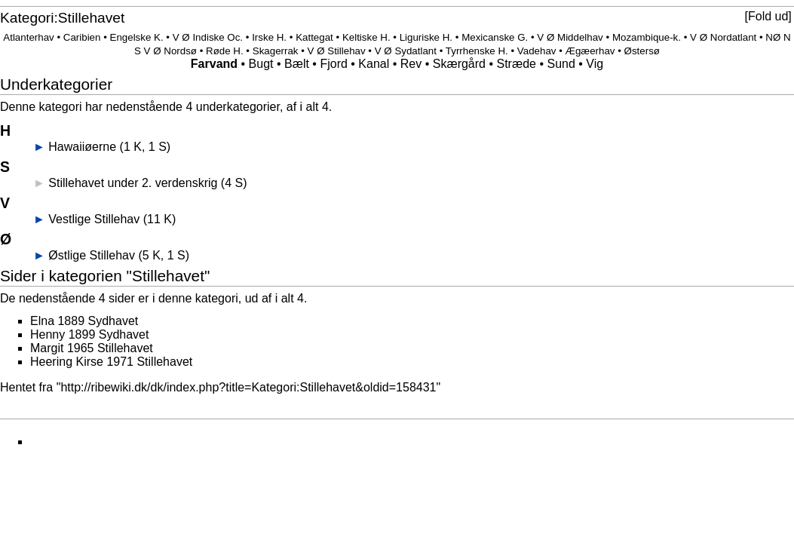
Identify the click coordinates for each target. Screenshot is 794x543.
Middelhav (580, 37)
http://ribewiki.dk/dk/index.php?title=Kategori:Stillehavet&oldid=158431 (248, 387)
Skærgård (459, 63)
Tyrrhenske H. (477, 51)
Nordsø (180, 51)
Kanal (373, 63)
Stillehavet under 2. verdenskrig (132, 182)
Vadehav (536, 51)
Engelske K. (137, 37)
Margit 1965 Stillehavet (91, 348)
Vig (594, 63)
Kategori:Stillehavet (62, 18)
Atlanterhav (28, 37)
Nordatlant (733, 37)
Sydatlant (415, 51)
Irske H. (269, 37)
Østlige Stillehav (91, 255)
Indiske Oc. (217, 37)
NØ (772, 37)
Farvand (214, 63)
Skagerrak (276, 51)
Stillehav (346, 51)
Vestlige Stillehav (93, 219)
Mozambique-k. (646, 37)
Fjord (333, 63)
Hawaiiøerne (82, 146)
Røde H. (225, 51)
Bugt (261, 63)
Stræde (515, 63)
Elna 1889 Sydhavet (84, 320)
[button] (768, 16)
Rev (411, 63)
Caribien (82, 37)
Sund (561, 63)
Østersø (642, 51)
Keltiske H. (366, 37)
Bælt (296, 63)
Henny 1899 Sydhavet (89, 334)
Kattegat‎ (314, 37)
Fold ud (768, 16)
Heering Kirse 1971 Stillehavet (111, 361)
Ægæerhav (590, 51)
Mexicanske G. (494, 37)
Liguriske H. (426, 37)
